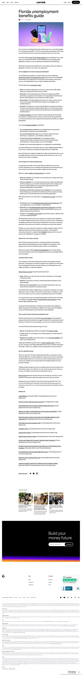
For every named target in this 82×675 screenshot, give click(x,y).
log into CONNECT (54, 338)
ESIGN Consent (33, 597)
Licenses (23, 597)
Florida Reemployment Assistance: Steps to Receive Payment (36, 405)
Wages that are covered (25, 272)
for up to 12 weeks (46, 318)
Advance (17, 2)
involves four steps (35, 85)
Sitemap (16, 597)
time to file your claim (49, 197)
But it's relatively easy (48, 343)
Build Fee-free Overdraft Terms (56, 643)
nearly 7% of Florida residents (37, 57)
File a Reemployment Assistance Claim (30, 423)
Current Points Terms (17, 649)
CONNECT (44, 232)
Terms (20, 597)
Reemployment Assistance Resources (30, 457)
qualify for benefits (25, 115)
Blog (30, 579)
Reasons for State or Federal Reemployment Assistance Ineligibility (38, 411)
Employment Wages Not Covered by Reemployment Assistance (37, 440)
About (65, 2)
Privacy (28, 597)
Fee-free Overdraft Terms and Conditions (21, 638)
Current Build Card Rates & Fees (48, 621)
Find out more (23, 375)
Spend (3, 2)
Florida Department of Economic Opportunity (46, 203)
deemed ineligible (31, 125)
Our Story (50, 579)
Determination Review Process (27, 436)
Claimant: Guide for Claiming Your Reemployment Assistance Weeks (38, 463)
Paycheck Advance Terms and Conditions (68, 625)
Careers (50, 582)
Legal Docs (31, 584)
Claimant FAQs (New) (25, 432)
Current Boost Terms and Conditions (19, 632)
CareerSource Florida (35, 213)
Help (69, 2)
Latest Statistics (23, 396)
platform (19, 663)
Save (8, 2)
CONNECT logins (24, 429)
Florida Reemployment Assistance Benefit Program (33, 452)
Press (49, 584)
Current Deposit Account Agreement (62, 621)
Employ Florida (53, 331)
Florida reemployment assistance (46, 299)
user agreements (25, 663)
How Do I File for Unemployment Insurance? (31, 402)
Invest (11, 2)
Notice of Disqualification (41, 250)
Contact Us (31, 582)
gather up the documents (36, 173)
